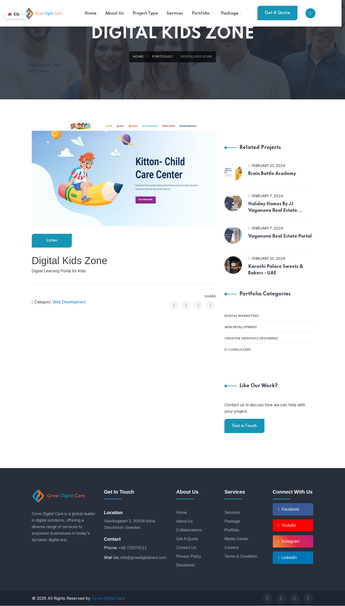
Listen (52, 241)
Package (232, 521)
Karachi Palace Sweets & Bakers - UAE (275, 269)
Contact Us (186, 548)
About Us (184, 521)
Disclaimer (185, 565)
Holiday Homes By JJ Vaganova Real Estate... (275, 207)
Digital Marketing (241, 316)
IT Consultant (237, 349)
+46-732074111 (133, 548)
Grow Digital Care (108, 598)
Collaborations (189, 530)
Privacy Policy (188, 556)
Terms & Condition (240, 556)
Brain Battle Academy (272, 173)
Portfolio (162, 56)
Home (138, 56)
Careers (231, 548)
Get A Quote (277, 13)
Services (232, 513)
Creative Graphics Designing (251, 338)
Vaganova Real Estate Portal (280, 236)
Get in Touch (244, 426)
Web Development (69, 303)
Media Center (236, 539)
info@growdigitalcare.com (143, 558)
